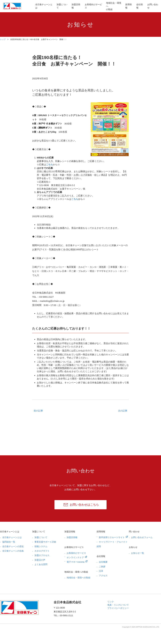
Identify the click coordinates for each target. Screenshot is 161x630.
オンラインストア (75, 557)
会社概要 (103, 562)
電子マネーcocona (75, 562)
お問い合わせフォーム (142, 537)
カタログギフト (42, 551)
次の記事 (122, 410)
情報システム (40, 546)
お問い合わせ (152, 6)
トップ (3, 39)
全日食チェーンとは (43, 6)
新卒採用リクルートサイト (112, 537)
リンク (110, 601)
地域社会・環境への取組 (113, 6)
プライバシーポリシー (118, 608)
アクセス (103, 575)
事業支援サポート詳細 (45, 542)
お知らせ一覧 (137, 553)
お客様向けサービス (93, 6)
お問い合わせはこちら (84, 504)
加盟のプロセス (42, 555)
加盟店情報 (76, 6)
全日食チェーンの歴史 (13, 546)
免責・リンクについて (118, 605)
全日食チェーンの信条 (13, 551)
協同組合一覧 (8, 542)
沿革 (101, 571)
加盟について (62, 6)
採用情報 (128, 6)
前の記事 (38, 410)
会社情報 (139, 6)
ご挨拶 (102, 566)
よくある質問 (40, 564)
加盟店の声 (39, 560)
